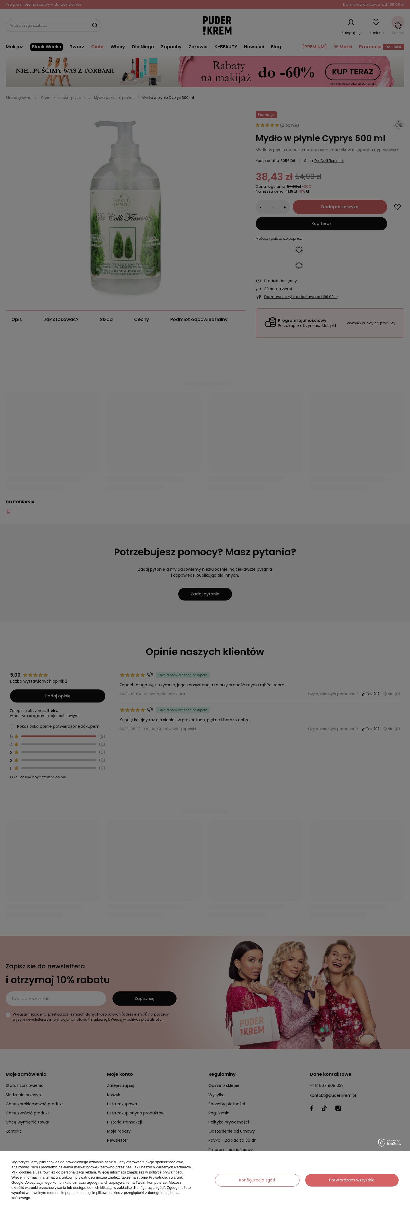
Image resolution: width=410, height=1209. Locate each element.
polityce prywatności (165, 1172)
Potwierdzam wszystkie (352, 1180)
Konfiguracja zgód (257, 1180)
